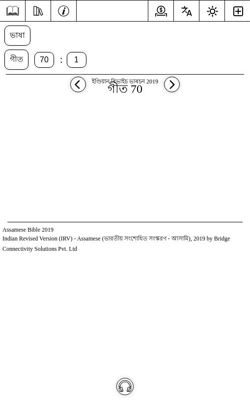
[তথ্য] (64, 10)
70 (44, 59)
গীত (16, 59)
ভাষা (17, 35)
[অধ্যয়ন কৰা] (38, 10)
